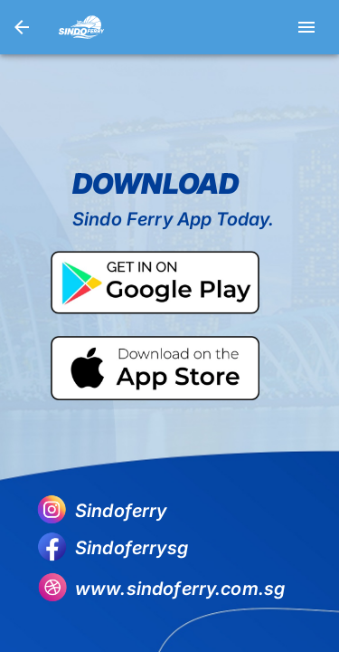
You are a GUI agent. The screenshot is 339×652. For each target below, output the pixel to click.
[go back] (22, 27)
